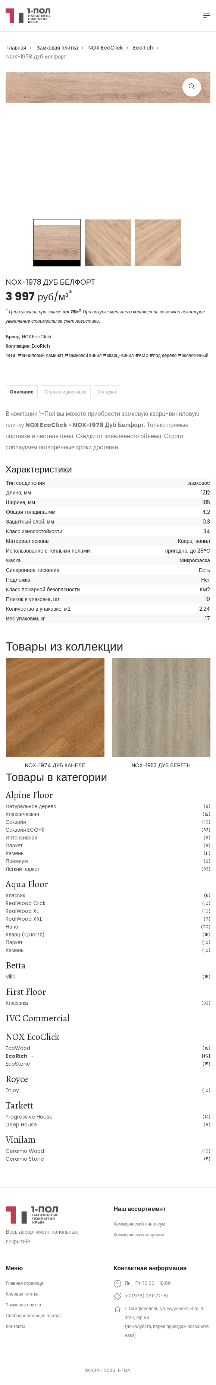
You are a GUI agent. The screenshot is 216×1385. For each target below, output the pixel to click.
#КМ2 (141, 355)
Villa (11, 976)
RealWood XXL (24, 919)
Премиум (17, 861)
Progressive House (29, 1116)
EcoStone (18, 1064)
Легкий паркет (23, 869)
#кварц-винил (118, 355)
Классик (15, 895)
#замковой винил (83, 355)
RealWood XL (22, 911)
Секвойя (16, 822)
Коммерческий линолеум (139, 1224)
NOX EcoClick (105, 47)
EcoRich (143, 47)
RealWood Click (26, 903)
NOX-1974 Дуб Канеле (55, 765)
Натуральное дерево (31, 806)
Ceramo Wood (25, 1151)
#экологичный (193, 355)
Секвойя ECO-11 (25, 830)
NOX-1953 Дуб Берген (161, 765)
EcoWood (18, 1048)
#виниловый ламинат (40, 355)
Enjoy (12, 1090)
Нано (12, 926)
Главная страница (24, 1283)
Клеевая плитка (22, 1294)
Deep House (21, 1124)
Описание (22, 391)
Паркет (14, 845)
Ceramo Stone (25, 1159)
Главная (16, 47)
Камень (15, 853)
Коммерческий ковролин (139, 1234)
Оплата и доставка (66, 391)
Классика (17, 1003)
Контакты (15, 1326)
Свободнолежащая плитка (33, 1315)
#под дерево (163, 355)
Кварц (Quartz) (25, 934)
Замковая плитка (57, 47)
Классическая (22, 814)
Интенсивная (21, 837)
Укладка (107, 391)
